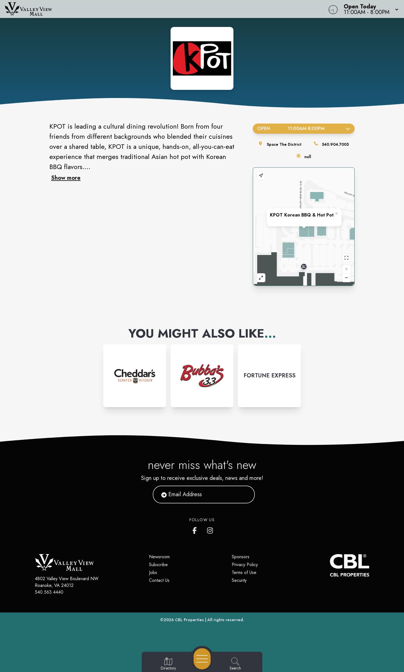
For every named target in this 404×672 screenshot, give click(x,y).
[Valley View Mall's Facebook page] (195, 529)
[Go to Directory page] (168, 664)
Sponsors (240, 556)
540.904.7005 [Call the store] (335, 144)
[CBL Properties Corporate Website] (330, 565)
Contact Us (159, 580)
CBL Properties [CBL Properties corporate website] (189, 620)
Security (239, 580)
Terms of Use (244, 572)
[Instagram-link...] (134, 376)
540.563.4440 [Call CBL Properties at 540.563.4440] (49, 592)
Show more (66, 178)
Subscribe (158, 564)
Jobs (153, 572)
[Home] (152, 9)
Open (303, 128)
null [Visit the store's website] (307, 157)
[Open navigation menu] (202, 658)
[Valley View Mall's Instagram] (210, 529)
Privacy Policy (245, 564)
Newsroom (159, 556)
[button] (369, 9)
